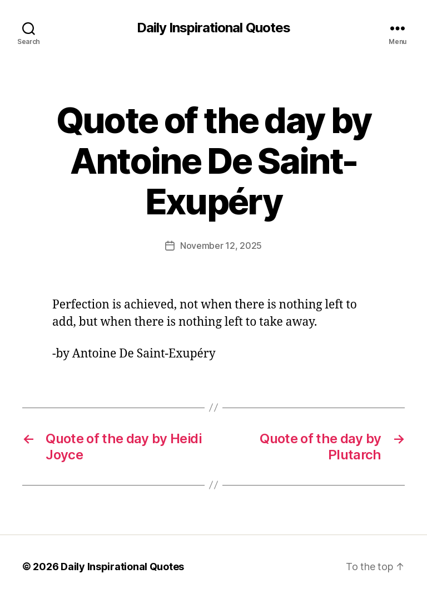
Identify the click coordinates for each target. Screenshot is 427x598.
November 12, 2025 (221, 245)
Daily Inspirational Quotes (213, 28)
